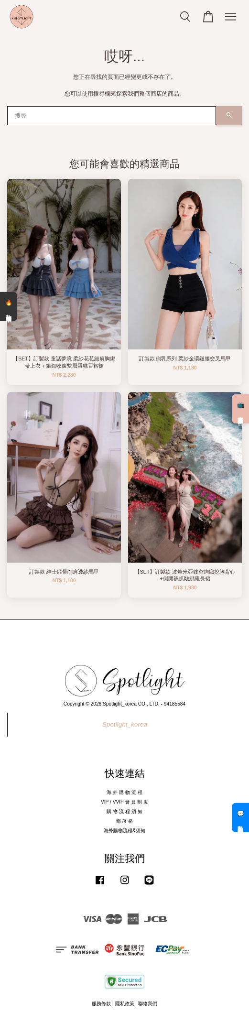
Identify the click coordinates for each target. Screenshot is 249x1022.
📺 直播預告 (240, 409)
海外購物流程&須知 (124, 830)
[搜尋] (111, 115)
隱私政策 (124, 1003)
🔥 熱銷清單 (8, 306)
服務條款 (101, 1003)
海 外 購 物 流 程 (124, 792)
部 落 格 (124, 821)
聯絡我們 (147, 1003)
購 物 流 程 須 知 (124, 811)
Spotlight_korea (124, 724)
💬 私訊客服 (240, 817)
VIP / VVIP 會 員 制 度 (124, 802)
